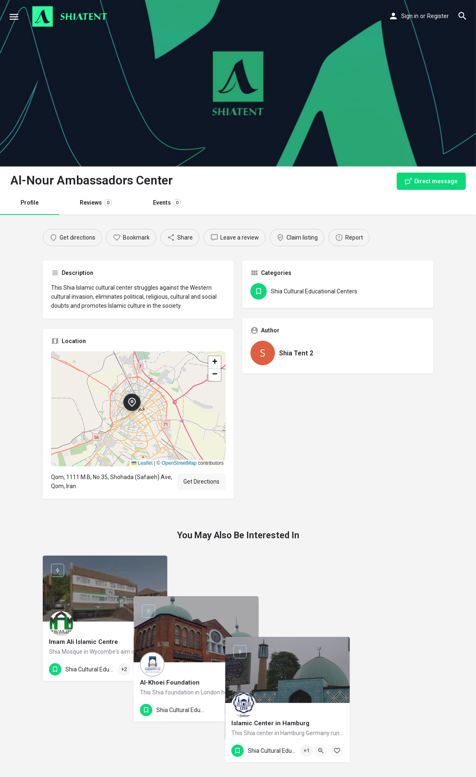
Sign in (409, 16)
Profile (30, 202)
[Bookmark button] (154, 669)
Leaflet (142, 463)
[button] (138, 408)
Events (167, 202)
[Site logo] (71, 16)
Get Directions (201, 481)
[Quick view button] (138, 669)
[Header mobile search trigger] (462, 16)
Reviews (96, 202)
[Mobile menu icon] (14, 17)
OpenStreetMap (179, 463)
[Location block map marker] (132, 402)
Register (438, 16)
